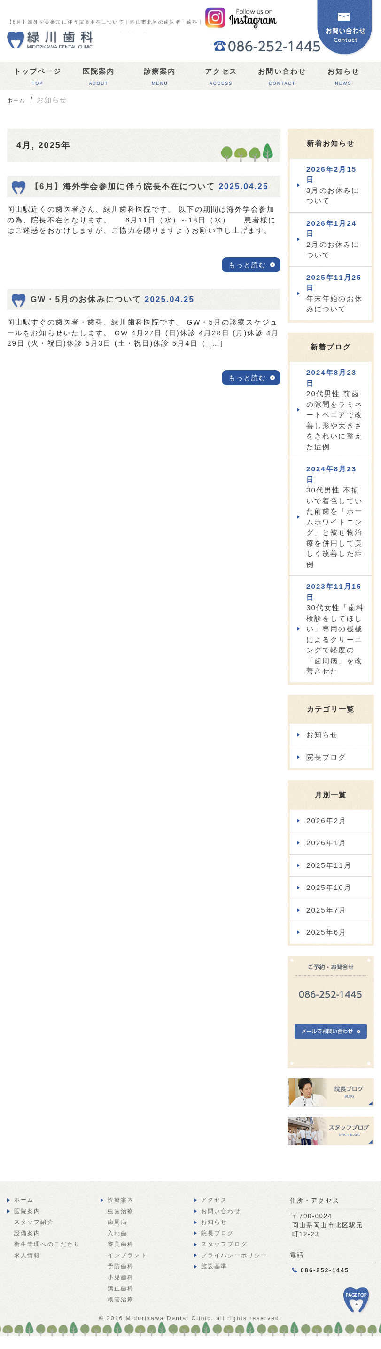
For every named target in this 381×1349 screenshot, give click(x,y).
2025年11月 (329, 865)
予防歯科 (121, 1266)
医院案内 (99, 78)
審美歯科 (121, 1244)
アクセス (221, 78)
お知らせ (343, 78)
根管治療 (121, 1299)
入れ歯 (117, 1233)
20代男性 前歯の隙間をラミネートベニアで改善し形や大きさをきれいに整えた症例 (334, 409)
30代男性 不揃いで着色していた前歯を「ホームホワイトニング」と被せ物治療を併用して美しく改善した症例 (334, 516)
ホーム (24, 1200)
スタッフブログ (224, 1244)
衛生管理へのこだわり (47, 1244)
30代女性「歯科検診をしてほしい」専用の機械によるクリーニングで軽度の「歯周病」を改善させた (335, 628)
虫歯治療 (121, 1211)
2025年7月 (326, 910)
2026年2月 (326, 821)
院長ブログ (326, 757)
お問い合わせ (282, 78)
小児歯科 (121, 1277)
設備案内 (27, 1233)
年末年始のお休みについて (334, 293)
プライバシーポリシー (234, 1255)
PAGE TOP (362, 1305)
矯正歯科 (121, 1288)
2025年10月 (329, 887)
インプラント (128, 1255)
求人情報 (27, 1255)
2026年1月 (326, 843)
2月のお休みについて (332, 239)
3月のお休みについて (332, 185)
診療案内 (160, 78)
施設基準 (214, 1266)
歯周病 (117, 1222)
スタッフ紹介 (34, 1222)
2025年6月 (326, 932)
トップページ (38, 78)
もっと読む (248, 265)
